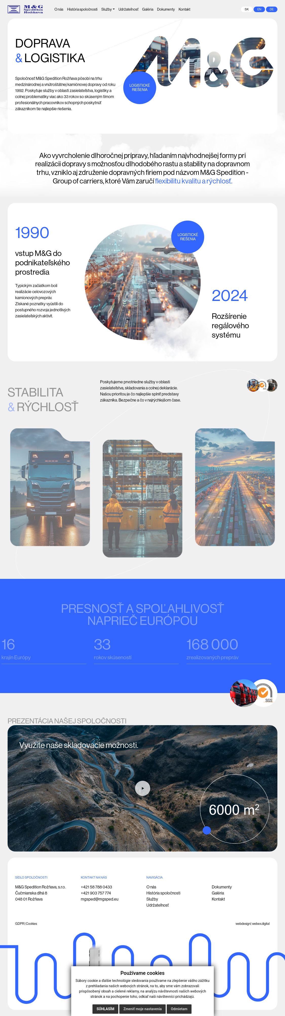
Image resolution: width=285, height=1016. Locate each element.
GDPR (19, 924)
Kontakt (218, 899)
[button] (108, 9)
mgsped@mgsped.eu (99, 899)
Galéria (218, 893)
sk (247, 9)
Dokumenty (222, 887)
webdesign (243, 924)
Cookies (31, 924)
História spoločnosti (163, 893)
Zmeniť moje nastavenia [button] (142, 1009)
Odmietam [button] (179, 1009)
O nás (151, 887)
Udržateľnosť (157, 905)
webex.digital (261, 924)
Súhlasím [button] (105, 1009)
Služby (152, 899)
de (272, 9)
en (259, 9)
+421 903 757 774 (96, 893)
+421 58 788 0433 (96, 887)
